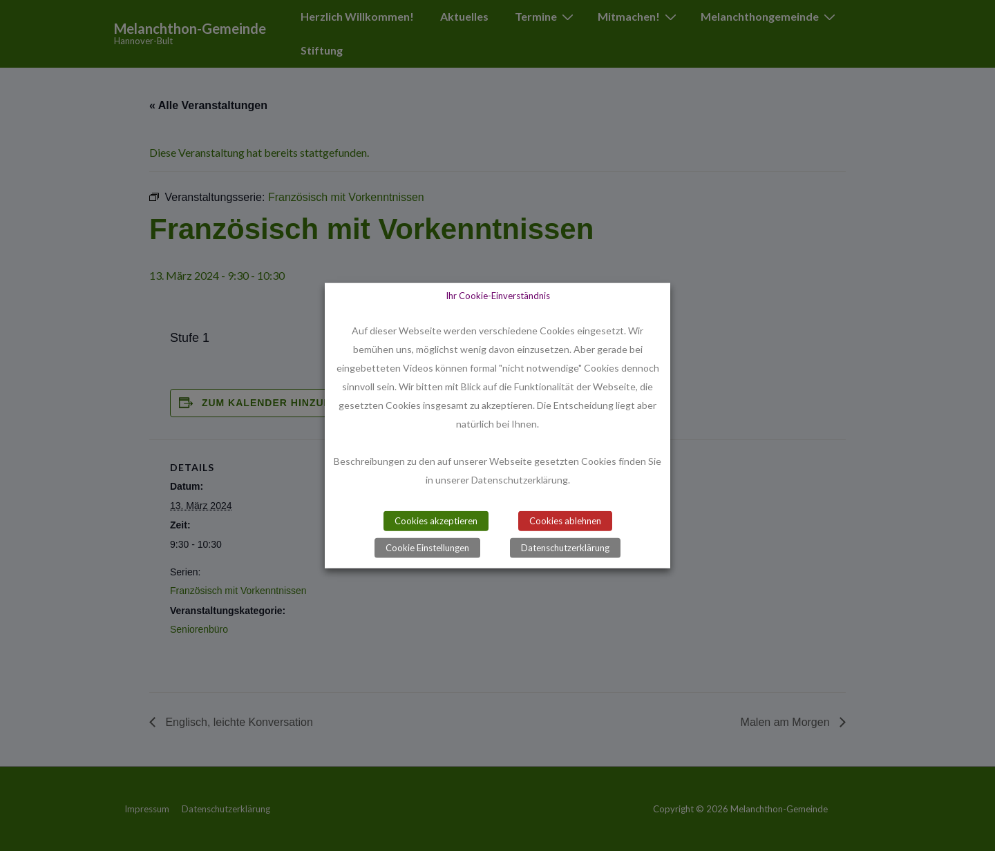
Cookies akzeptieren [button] (436, 520)
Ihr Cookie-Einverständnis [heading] (498, 295)
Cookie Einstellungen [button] (427, 547)
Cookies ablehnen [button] (565, 520)
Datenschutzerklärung (565, 547)
